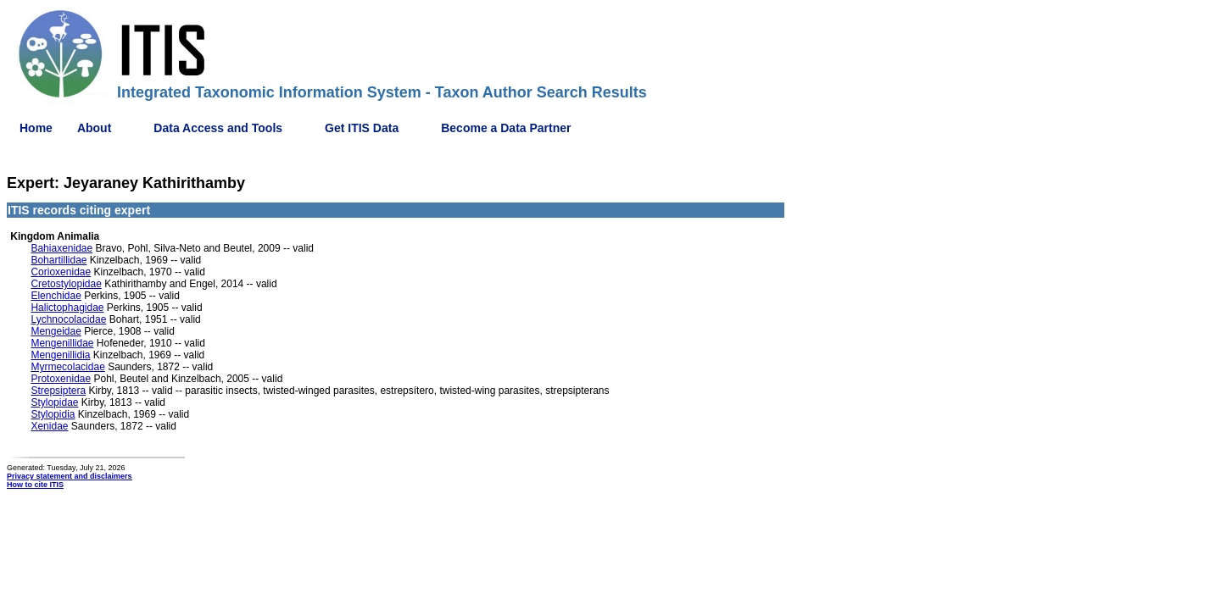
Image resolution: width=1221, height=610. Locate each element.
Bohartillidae (58, 260)
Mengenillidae (62, 343)
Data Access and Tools (217, 128)
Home (36, 128)
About (94, 128)
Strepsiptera (58, 390)
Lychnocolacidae (68, 319)
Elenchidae (56, 296)
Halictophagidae (67, 307)
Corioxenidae (61, 272)
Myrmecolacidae (67, 367)
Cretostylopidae (66, 284)
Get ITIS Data (362, 128)
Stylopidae (54, 402)
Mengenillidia (60, 355)
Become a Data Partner (506, 128)
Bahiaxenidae (61, 248)
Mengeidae (56, 331)
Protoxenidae (61, 379)
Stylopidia (53, 414)
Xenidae (49, 426)
